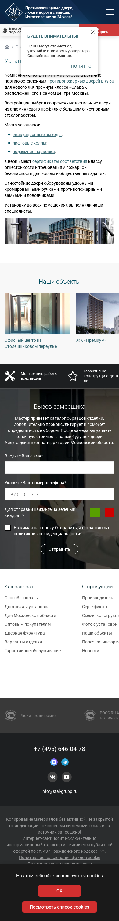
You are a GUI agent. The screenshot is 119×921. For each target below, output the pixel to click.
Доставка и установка (27, 609)
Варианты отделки (23, 644)
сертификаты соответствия (59, 161)
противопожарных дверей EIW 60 (80, 81)
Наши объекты (97, 635)
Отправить (59, 549)
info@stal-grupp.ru (59, 791)
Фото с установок (99, 626)
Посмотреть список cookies (59, 907)
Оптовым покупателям (28, 626)
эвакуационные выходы (37, 134)
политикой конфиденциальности (47, 533)
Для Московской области (30, 617)
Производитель (97, 600)
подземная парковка (34, 151)
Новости (90, 653)
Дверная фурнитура (25, 635)
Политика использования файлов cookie (59, 857)
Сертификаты (96, 609)
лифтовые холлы (29, 143)
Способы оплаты (22, 600)
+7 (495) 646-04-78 (59, 748)
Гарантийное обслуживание (33, 653)
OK (59, 891)
